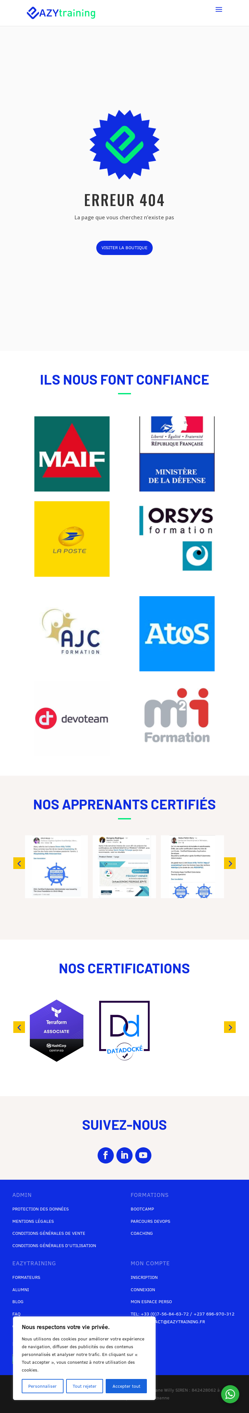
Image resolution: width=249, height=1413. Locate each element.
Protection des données (40, 1209)
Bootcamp (142, 1209)
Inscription (144, 1277)
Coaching (142, 1233)
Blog (18, 1301)
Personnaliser (42, 1386)
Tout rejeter (85, 1386)
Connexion (143, 1289)
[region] (84, 1358)
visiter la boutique (124, 247)
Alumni (20, 1289)
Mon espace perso (151, 1301)
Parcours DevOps (150, 1221)
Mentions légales (33, 1221)
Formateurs (26, 1277)
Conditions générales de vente (48, 1233)
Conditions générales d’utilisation (54, 1245)
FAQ (16, 1314)
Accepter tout (126, 1386)
